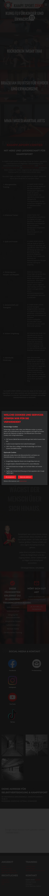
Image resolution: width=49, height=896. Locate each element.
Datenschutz (23, 481)
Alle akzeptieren (10, 477)
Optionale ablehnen (25, 477)
